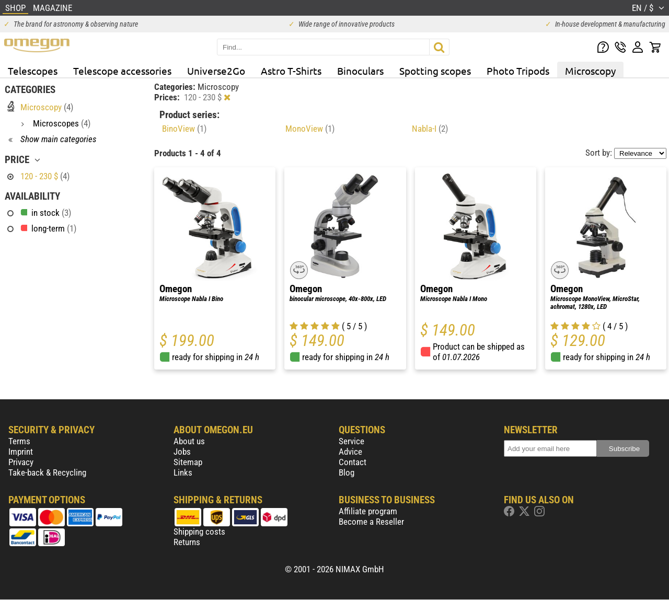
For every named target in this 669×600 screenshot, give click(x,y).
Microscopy (590, 70)
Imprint (20, 451)
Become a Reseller (371, 521)
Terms (19, 441)
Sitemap (188, 462)
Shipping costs (199, 531)
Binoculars (360, 70)
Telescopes (32, 70)
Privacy (20, 462)
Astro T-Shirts (291, 70)
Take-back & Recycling (47, 472)
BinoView (184, 128)
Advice (350, 451)
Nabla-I (430, 128)
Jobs (182, 451)
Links (183, 472)
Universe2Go (216, 70)
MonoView (309, 128)
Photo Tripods (518, 70)
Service (351, 441)
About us (189, 441)
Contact (352, 462)
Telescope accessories (122, 70)
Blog (346, 472)
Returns (187, 542)
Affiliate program (368, 511)
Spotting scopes (435, 70)
